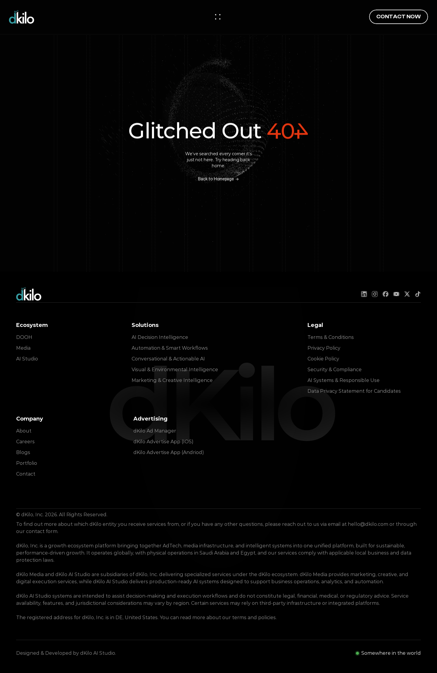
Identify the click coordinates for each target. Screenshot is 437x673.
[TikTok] (418, 294)
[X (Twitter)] (407, 294)
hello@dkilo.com (368, 524)
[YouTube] (396, 294)
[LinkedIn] (364, 294)
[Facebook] (386, 294)
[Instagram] (375, 294)
